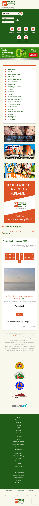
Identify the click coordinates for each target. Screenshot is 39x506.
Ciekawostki (12, 92)
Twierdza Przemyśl (14, 97)
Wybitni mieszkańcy (15, 99)
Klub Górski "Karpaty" (15, 112)
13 (17, 254)
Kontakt (10, 114)
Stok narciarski (13, 107)
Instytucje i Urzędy (14, 87)
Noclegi (10, 109)
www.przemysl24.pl (10, 336)
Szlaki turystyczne (14, 104)
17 (33, 254)
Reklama (18, 430)
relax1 (11, 232)
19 (10, 258)
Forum (18, 417)
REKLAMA (11, 119)
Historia (10, 89)
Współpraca (12, 117)
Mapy (18, 427)
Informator (11, 77)
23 (25, 258)
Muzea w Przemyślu (15, 79)
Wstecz (19, 314)
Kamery (18, 425)
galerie (4, 232)
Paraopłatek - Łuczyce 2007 (25, 232)
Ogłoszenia (18, 420)
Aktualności (12, 69)
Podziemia (11, 84)
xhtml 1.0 (30, 495)
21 (17, 258)
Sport (10, 72)
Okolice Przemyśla (14, 102)
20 (14, 258)
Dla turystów (12, 82)
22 (21, 258)
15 (25, 254)
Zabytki (10, 94)
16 (29, 254)
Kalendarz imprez (14, 74)
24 (29, 258)
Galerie (18, 422)
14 (21, 254)
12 (14, 254)
